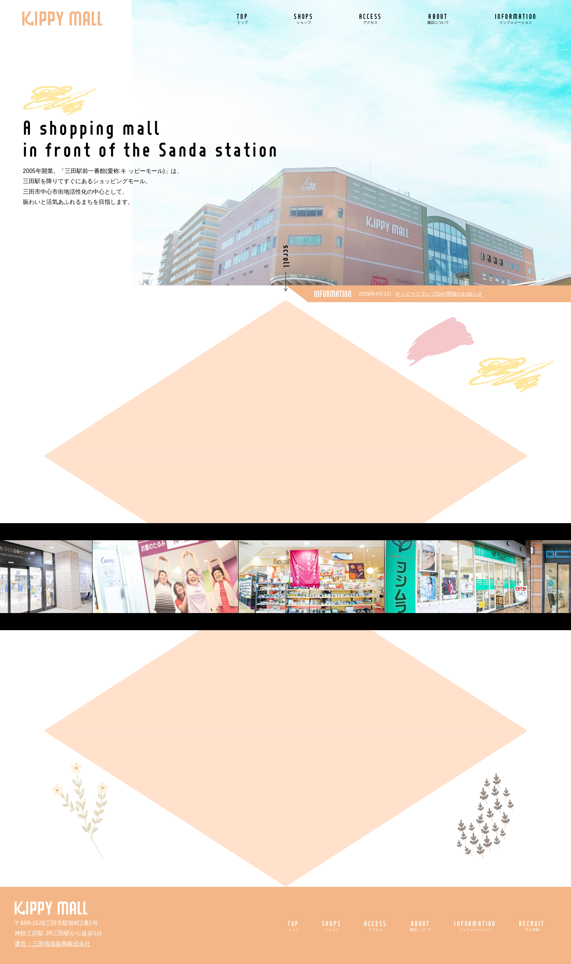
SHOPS (303, 18)
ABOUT (438, 18)
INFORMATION (516, 18)
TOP (242, 18)
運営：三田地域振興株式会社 (52, 944)
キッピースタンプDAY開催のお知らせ (438, 294)
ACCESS (370, 18)
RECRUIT (532, 926)
